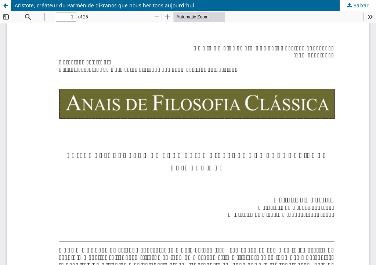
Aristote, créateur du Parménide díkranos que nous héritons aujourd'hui (104, 5)
